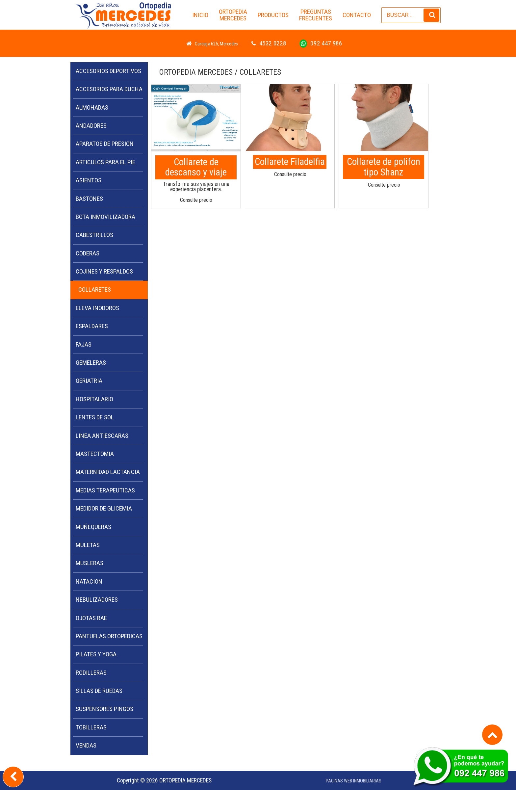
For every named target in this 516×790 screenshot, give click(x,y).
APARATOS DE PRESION (105, 143)
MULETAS (88, 545)
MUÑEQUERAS (93, 527)
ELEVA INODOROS (97, 308)
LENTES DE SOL (95, 417)
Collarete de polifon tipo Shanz (383, 167)
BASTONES (89, 198)
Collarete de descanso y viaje (196, 167)
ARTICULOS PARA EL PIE (105, 162)
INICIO (200, 15)
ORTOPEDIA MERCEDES (233, 15)
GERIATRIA (89, 380)
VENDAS (86, 745)
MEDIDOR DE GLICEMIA (104, 508)
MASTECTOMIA (95, 454)
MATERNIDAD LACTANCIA (108, 472)
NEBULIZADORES (97, 599)
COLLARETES (94, 289)
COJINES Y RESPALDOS (104, 271)
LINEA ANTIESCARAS (102, 435)
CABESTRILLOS (94, 235)
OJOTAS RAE (91, 618)
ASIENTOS (88, 180)
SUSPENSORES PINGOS (104, 709)
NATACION (89, 581)
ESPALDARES (92, 326)
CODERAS (87, 253)
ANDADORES (91, 125)
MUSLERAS (89, 563)
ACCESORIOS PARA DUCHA (109, 89)
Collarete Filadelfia (290, 161)
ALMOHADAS (92, 107)
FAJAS (83, 344)
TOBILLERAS (91, 727)
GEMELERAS (91, 362)
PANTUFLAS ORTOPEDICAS (109, 636)
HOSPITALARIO (94, 399)
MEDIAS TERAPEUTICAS (105, 490)
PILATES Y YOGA (96, 654)
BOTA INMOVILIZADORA (105, 217)
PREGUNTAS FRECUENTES (315, 15)
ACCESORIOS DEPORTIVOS (108, 71)
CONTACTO (357, 15)
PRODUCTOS (273, 15)
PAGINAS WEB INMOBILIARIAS (353, 781)
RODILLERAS (91, 672)
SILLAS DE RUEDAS (99, 691)
